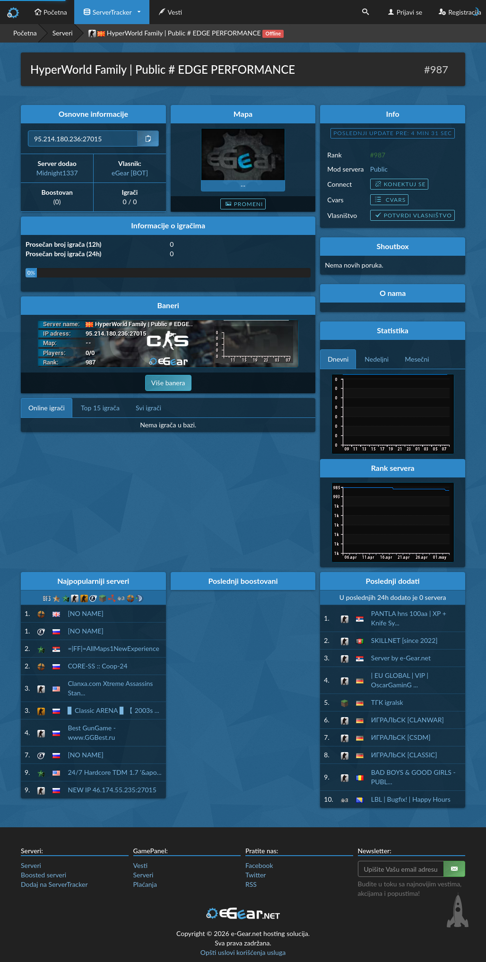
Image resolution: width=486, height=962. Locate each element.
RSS (251, 884)
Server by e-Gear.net (401, 658)
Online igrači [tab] (46, 408)
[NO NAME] (85, 613)
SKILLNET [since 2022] (404, 640)
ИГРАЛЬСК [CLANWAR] (407, 720)
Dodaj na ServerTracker (54, 884)
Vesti (169, 12)
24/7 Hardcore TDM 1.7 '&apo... (114, 772)
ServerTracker (106, 12)
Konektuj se (399, 184)
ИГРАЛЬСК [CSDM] (401, 737)
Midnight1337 (57, 173)
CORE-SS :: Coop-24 (97, 666)
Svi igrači (148, 408)
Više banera (168, 383)
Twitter (255, 875)
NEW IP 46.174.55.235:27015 (112, 790)
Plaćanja (145, 884)
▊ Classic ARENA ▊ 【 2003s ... (113, 710)
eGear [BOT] (130, 173)
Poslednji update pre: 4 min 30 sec (392, 133)
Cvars (389, 199)
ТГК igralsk (387, 702)
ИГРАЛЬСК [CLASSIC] (404, 755)
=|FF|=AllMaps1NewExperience (113, 648)
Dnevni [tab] (338, 359)
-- (243, 186)
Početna (49, 12)
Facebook (259, 865)
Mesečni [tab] (417, 359)
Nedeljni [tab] (376, 359)
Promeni (243, 204)
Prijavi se (404, 12)
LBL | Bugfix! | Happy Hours (411, 799)
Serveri (62, 33)
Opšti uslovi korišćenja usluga (243, 952)
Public (379, 169)
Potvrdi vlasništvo (412, 215)
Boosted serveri (43, 875)
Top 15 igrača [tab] (100, 408)
